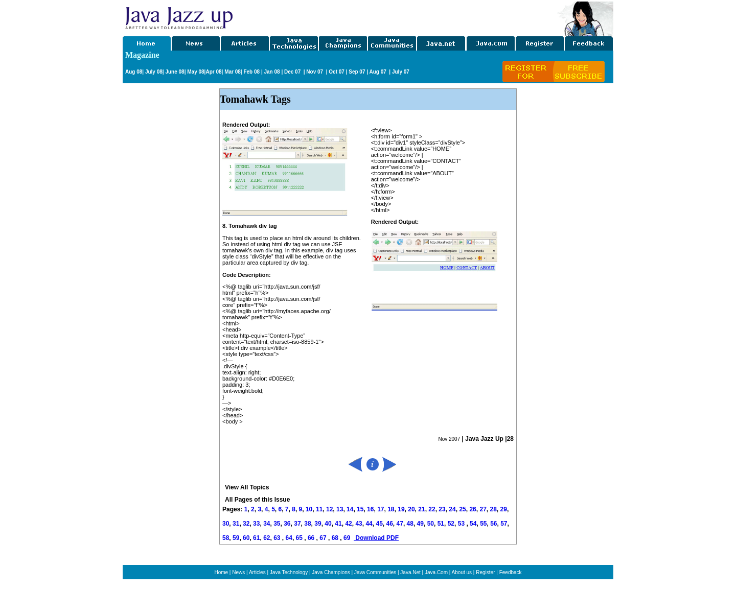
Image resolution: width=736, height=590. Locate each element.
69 (347, 537)
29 (503, 509)
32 (246, 523)
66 (312, 537)
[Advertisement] (395, 17)
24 (452, 509)
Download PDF (376, 537)
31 (236, 523)
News (238, 572)
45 (379, 523)
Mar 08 (231, 72)
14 (350, 509)
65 (300, 537)
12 (329, 509)
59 (236, 537)
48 (410, 523)
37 (297, 523)
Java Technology (289, 572)
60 (246, 537)
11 (319, 509)
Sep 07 (357, 72)
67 (323, 537)
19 (401, 509)
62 (266, 537)
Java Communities (375, 572)
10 (309, 509)
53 (461, 523)
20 (411, 509)
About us (462, 572)
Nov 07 (315, 72)
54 (473, 523)
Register (485, 572)
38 (307, 523)
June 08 (174, 72)
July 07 (400, 72)
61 (256, 537)
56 (493, 523)
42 (348, 523)
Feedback (510, 572)
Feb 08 (251, 72)
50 (430, 523)
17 (380, 509)
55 (483, 523)
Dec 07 (293, 72)
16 (370, 509)
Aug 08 (133, 72)
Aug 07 (378, 72)
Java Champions (331, 572)
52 (451, 523)
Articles (257, 572)
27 (482, 509)
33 (256, 523)
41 (338, 523)
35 (276, 523)
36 (287, 523)
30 (225, 523)
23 (442, 509)
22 (431, 509)
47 (400, 523)
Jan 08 (272, 72)
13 (339, 509)
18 (390, 509)
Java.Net (410, 572)
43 (358, 523)
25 (462, 509)
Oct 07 (336, 72)
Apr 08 (213, 72)
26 (472, 509)
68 (336, 537)
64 (289, 537)
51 (441, 523)
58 (225, 537)
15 (360, 509)
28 (493, 509)
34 (266, 523)
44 (368, 523)
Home (221, 572)
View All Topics (247, 487)
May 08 (195, 72)
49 (420, 523)
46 (389, 523)
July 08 (154, 72)
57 (503, 523)
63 (277, 537)
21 (421, 509)
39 (317, 523)
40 (328, 523)
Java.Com (436, 572)
